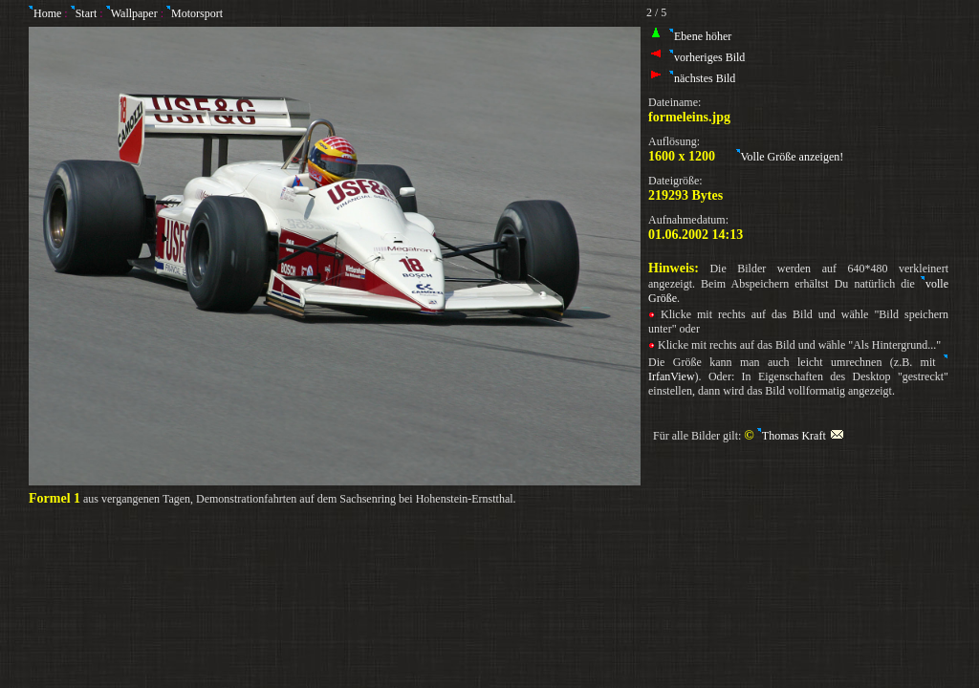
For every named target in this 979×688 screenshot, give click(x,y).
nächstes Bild (702, 78)
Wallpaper (134, 13)
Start (88, 13)
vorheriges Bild (707, 57)
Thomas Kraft (800, 435)
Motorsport (197, 13)
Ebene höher (700, 36)
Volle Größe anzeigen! (790, 156)
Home (45, 13)
